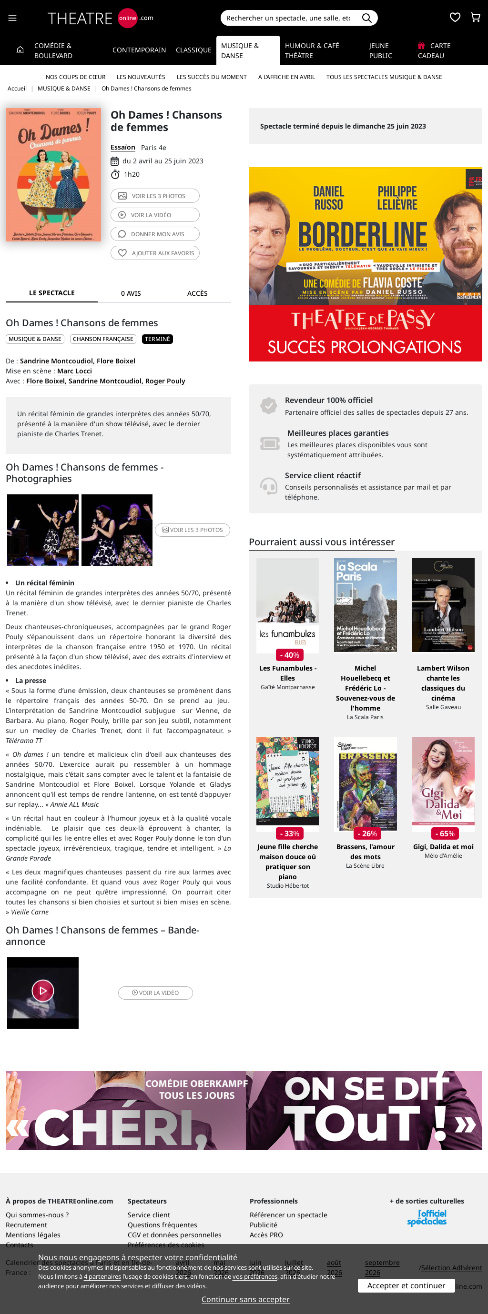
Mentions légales (33, 1234)
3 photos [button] (193, 530)
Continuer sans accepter (246, 1299)
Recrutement (26, 1224)
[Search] (288, 18)
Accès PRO (266, 1234)
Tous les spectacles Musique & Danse (384, 77)
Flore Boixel (116, 360)
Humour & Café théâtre (312, 50)
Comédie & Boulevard (53, 50)
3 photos (151, 196)
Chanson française (103, 339)
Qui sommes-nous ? (37, 1214)
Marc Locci (74, 370)
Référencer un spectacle (288, 1214)
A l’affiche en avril (286, 77)
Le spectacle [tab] (52, 292)
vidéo (144, 215)
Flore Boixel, (46, 380)
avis (151, 234)
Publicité (263, 1224)
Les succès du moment (212, 77)
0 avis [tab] (131, 293)
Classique (194, 49)
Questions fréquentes (162, 1224)
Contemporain (139, 49)
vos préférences (255, 1276)
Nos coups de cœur (75, 77)
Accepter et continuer (406, 1285)
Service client (149, 1214)
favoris (156, 253)
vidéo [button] (155, 993)
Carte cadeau (434, 50)
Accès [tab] (197, 293)
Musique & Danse (240, 50)
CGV (134, 1234)
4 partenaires (102, 1276)
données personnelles (186, 1234)
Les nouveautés (141, 77)
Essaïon (123, 146)
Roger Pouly (165, 380)
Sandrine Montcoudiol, (57, 360)
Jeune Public (380, 50)
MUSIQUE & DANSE (35, 339)
